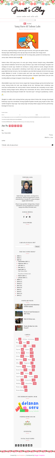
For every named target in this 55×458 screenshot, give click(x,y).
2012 (18, 295)
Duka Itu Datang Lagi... (30, 319)
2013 (18, 293)
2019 (18, 281)
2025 (18, 256)
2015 (18, 289)
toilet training (19, 376)
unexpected (28, 380)
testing (27, 373)
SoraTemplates (21, 455)
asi (17, 339)
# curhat (29, 23)
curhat (29, 346)
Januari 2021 (22, 277)
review (29, 366)
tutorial (18, 380)
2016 (18, 287)
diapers (27, 349)
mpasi (29, 359)
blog (17, 342)
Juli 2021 (20, 265)
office (17, 363)
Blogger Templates (39, 455)
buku (24, 342)
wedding (18, 383)
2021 (18, 260)
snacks (18, 373)
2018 (18, 283)
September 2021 (23, 261)
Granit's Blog (27, 10)
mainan (27, 356)
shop (29, 370)
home (27, 353)
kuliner (18, 356)
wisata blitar (29, 383)
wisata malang (20, 390)
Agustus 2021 (22, 263)
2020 (18, 279)
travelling (30, 376)
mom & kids (19, 359)
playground (27, 363)
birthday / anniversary (28, 339)
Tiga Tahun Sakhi (22, 271)
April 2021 (21, 269)
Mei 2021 (21, 267)
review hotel (19, 370)
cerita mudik (19, 346)
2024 (18, 258)
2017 (18, 285)
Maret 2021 (21, 275)
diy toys (18, 353)
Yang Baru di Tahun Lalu (24, 273)
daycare (18, 349)
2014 (18, 291)
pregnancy (19, 366)
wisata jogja (19, 387)
